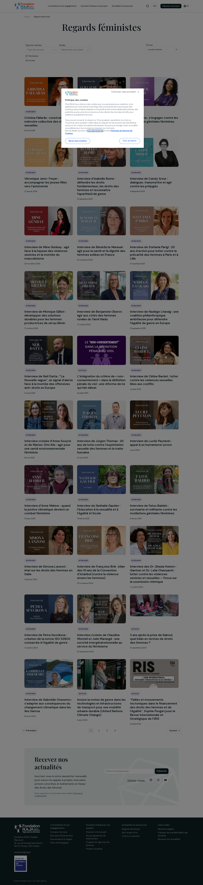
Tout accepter (130, 141)
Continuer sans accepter (123, 92)
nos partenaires (95, 131)
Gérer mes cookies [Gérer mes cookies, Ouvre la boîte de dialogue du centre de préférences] (78, 141)
